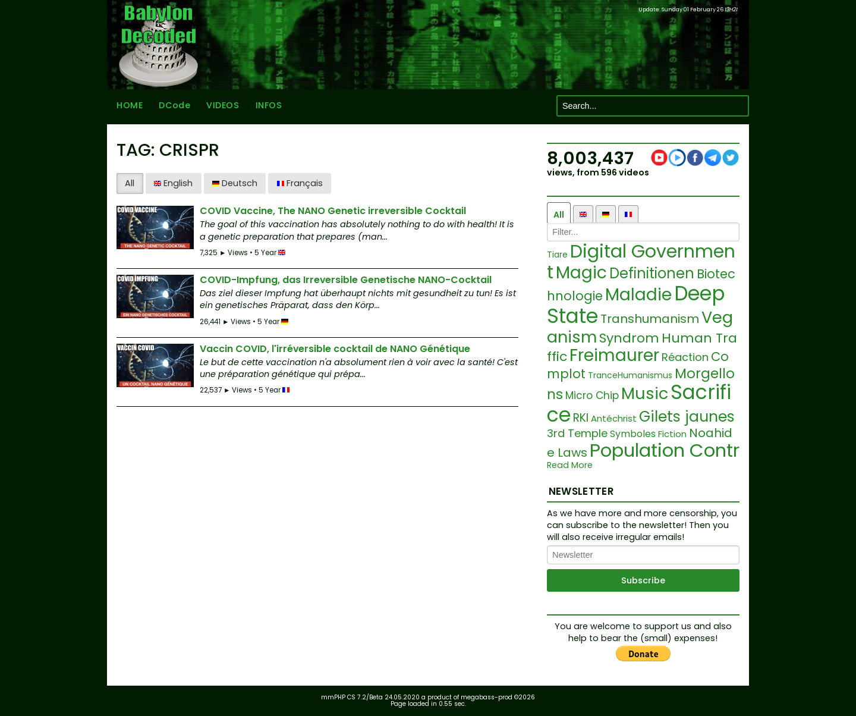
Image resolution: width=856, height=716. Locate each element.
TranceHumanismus (630, 375)
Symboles (633, 434)
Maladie (638, 294)
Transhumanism (649, 318)
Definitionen (651, 273)
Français (300, 183)
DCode (174, 106)
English (173, 183)
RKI (580, 418)
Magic (581, 272)
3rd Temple (577, 433)
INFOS (269, 106)
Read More (570, 465)
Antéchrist (614, 418)
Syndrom (629, 338)
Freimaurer (614, 355)
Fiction (672, 434)
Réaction (685, 357)
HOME (130, 106)
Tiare (557, 254)
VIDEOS (222, 106)
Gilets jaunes (687, 416)
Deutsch (234, 183)
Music (644, 393)
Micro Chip (592, 395)
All (129, 183)
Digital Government (641, 262)
